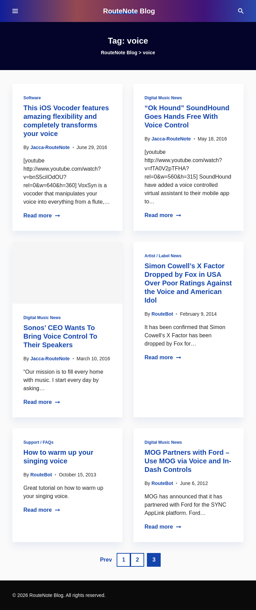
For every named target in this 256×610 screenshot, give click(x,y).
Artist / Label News (163, 255)
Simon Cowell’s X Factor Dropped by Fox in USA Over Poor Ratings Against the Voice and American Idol (188, 283)
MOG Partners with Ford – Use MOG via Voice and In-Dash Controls (188, 461)
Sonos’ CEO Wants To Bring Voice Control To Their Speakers (60, 336)
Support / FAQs (38, 442)
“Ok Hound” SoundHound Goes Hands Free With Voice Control (187, 116)
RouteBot (162, 314)
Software (32, 97)
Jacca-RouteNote (50, 147)
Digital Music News (163, 97)
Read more (41, 215)
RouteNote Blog (129, 11)
